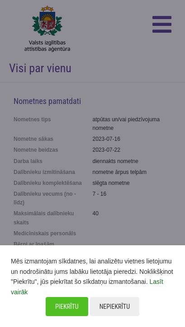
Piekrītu (67, 306)
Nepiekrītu (115, 306)
